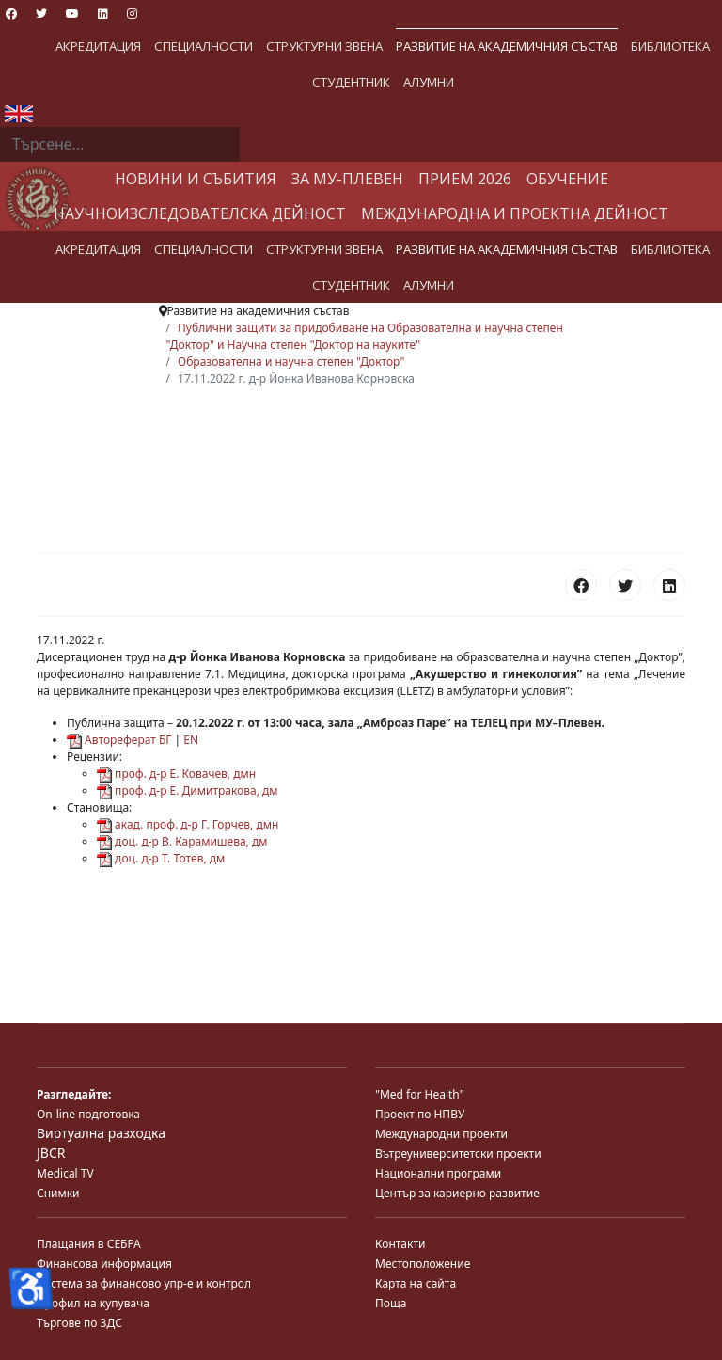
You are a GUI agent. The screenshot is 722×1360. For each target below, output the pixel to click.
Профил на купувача (93, 1303)
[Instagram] (132, 14)
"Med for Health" (419, 1094)
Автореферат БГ (119, 740)
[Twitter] (41, 14)
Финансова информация (104, 1264)
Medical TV (65, 1173)
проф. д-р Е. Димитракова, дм (187, 791)
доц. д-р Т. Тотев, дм (161, 858)
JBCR (51, 1153)
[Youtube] (72, 14)
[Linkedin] (103, 14)
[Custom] (161, 14)
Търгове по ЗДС (79, 1323)
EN (190, 740)
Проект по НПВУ (419, 1114)
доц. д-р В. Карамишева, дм (182, 841)
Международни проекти (441, 1134)
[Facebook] (11, 14)
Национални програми (438, 1173)
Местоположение (422, 1264)
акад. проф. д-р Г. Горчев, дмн (187, 824)
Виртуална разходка (101, 1133)
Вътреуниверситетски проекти (458, 1154)
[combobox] (120, 145)
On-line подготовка (88, 1114)
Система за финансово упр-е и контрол (144, 1283)
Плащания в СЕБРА (89, 1244)
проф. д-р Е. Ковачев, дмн (176, 774)
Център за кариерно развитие (457, 1193)
